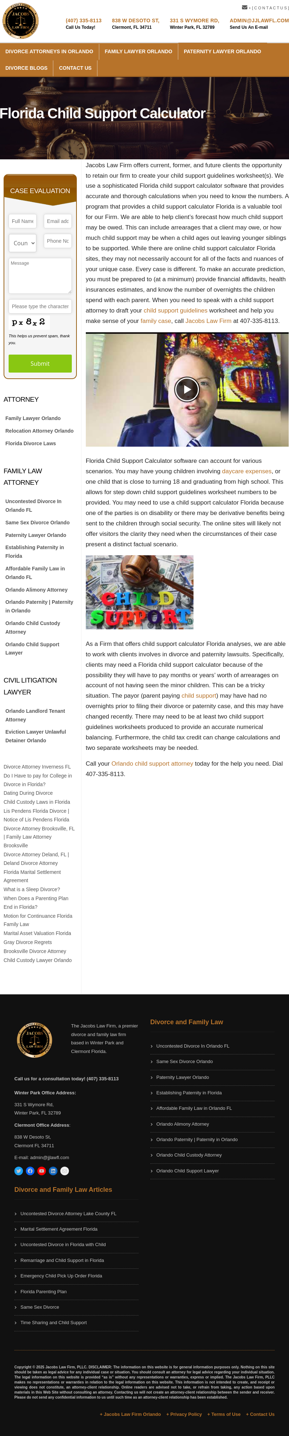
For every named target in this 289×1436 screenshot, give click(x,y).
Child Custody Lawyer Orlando (38, 960)
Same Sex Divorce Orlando (37, 522)
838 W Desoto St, (135, 20)
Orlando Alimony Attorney (36, 590)
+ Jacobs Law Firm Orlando (130, 1414)
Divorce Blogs (26, 68)
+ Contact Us (260, 1414)
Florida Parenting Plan (43, 1291)
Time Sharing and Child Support (53, 1322)
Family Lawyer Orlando (138, 51)
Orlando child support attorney (152, 763)
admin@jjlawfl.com (49, 1157)
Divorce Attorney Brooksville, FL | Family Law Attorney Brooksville (39, 837)
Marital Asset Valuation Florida (37, 933)
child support (199, 695)
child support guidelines (176, 310)
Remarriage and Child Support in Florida (62, 1260)
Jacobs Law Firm (208, 321)
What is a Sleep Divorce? (32, 889)
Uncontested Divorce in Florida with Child (63, 1244)
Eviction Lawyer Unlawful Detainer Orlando (35, 736)
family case (156, 321)
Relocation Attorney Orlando (39, 431)
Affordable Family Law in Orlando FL (35, 573)
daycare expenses (247, 471)
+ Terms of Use (224, 1414)
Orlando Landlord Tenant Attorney (35, 715)
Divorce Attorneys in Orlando (49, 51)
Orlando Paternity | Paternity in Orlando (39, 606)
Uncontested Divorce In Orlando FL (33, 505)
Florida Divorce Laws (30, 443)
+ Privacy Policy (184, 1414)
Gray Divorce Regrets (28, 942)
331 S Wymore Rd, (194, 20)
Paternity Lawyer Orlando (222, 51)
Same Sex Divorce (39, 1307)
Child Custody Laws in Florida (37, 802)
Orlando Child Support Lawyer (32, 649)
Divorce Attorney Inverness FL (37, 767)
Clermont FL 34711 (34, 1145)
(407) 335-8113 (84, 20)
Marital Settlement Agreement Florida (59, 1229)
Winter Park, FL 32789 (37, 1113)
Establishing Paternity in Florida (34, 551)
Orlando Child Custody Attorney (32, 627)
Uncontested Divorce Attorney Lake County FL (68, 1213)
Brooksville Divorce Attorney (35, 951)
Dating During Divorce (28, 793)
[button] (187, 389)
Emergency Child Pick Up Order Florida (61, 1275)
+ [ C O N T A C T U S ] (265, 8)
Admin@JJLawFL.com (259, 20)
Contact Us (75, 68)
